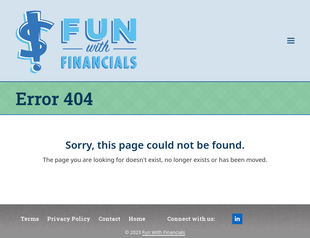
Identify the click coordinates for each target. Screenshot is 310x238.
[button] (290, 40)
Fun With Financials (163, 232)
